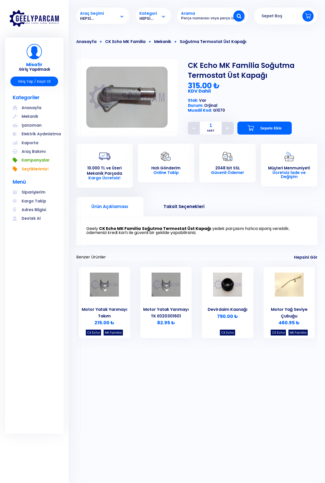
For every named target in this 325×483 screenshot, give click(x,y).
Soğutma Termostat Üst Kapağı (213, 42)
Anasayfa (86, 42)
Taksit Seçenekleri (184, 206)
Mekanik (162, 42)
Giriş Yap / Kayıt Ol (34, 81)
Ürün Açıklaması (109, 206)
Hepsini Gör (305, 257)
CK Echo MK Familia (125, 42)
